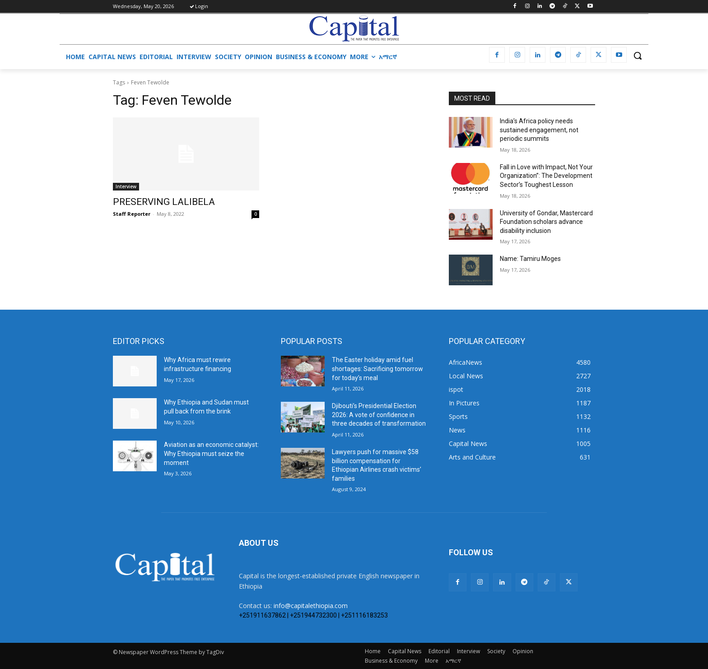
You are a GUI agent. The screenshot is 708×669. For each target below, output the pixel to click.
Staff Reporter (131, 213)
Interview (126, 186)
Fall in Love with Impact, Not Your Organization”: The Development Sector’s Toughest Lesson (546, 175)
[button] (637, 55)
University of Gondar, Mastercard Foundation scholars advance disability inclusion (546, 221)
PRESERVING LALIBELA (164, 201)
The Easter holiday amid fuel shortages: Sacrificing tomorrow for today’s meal (377, 368)
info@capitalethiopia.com (311, 605)
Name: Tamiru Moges (530, 258)
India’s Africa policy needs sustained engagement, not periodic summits (539, 129)
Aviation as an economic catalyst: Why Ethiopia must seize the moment (211, 453)
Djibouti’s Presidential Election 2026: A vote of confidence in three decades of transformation (379, 414)
